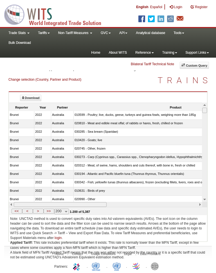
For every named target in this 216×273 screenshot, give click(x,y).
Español (156, 7)
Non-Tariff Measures (75, 33)
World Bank (156, 266)
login (58, 238)
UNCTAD (97, 266)
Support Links (197, 53)
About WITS (118, 53)
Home (95, 53)
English (142, 7)
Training (169, 53)
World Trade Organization (136, 266)
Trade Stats (19, 33)
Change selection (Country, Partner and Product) (44, 80)
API (123, 33)
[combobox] (61, 211)
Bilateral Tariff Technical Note (152, 64)
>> (48, 211)
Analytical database (150, 33)
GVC (106, 33)
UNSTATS (116, 266)
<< (16, 211)
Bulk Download (19, 43)
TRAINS (185, 80)
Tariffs (44, 33)
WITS (56, 14)
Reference (144, 53)
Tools (179, 33)
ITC (77, 266)
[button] (17, 211)
